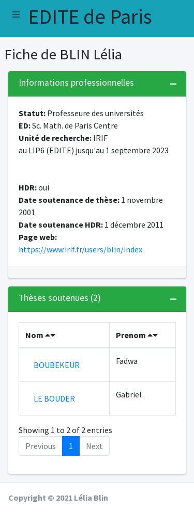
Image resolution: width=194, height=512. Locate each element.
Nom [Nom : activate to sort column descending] (40, 335)
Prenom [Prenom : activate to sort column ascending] (137, 335)
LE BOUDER (54, 398)
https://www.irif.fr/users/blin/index (80, 249)
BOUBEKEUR (57, 365)
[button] (16, 14)
